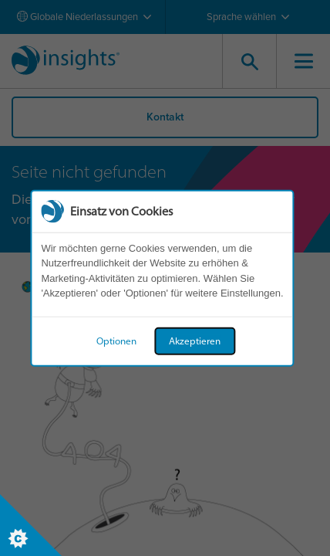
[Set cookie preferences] (31, 525)
